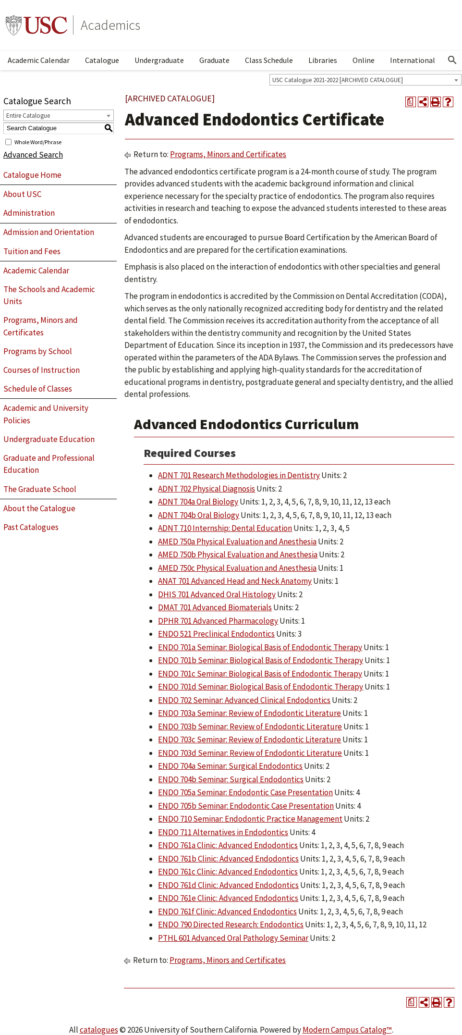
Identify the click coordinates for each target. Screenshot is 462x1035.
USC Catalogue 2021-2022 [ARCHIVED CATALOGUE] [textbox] (337, 80)
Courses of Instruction (41, 370)
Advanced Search (33, 154)
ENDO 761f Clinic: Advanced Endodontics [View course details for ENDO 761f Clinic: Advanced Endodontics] (227, 911)
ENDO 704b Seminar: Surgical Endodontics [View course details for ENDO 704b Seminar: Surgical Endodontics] (231, 779)
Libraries (322, 60)
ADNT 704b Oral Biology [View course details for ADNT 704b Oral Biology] (198, 515)
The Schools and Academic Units (49, 295)
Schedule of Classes (37, 388)
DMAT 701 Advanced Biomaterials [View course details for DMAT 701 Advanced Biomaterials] (215, 607)
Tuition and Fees (32, 251)
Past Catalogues (31, 527)
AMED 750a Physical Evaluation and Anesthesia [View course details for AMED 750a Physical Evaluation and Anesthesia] (237, 541)
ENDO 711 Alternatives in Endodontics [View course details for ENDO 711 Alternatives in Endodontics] (223, 832)
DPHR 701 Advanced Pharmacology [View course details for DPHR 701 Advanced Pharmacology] (218, 621)
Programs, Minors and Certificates (40, 326)
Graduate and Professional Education (49, 464)
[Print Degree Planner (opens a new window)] (410, 102)
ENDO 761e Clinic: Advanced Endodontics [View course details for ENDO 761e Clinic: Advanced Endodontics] (228, 898)
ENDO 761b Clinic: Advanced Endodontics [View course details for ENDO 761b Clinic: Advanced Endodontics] (228, 858)
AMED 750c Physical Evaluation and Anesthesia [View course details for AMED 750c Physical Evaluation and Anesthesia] (237, 568)
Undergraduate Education (49, 439)
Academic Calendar (39, 60)
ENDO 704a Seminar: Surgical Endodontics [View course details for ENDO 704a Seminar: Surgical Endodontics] (230, 766)
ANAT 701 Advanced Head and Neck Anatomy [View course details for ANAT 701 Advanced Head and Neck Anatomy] (235, 581)
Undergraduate (159, 60)
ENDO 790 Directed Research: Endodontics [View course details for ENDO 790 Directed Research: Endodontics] (231, 924)
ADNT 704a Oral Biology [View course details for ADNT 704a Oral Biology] (198, 501)
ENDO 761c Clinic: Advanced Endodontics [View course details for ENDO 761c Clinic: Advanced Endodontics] (228, 871)
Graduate (214, 60)
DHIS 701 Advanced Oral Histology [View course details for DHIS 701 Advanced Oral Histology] (217, 594)
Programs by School (37, 351)
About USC (22, 194)
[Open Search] (452, 60)
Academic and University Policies (45, 414)
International (412, 60)
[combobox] (365, 80)
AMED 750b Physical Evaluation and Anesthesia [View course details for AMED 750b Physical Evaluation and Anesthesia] (237, 554)
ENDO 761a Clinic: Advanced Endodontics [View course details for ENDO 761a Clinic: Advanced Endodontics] (228, 845)
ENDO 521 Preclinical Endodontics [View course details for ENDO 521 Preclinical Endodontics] (216, 633)
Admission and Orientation (48, 232)
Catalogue (102, 60)
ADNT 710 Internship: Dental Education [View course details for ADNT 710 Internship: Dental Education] (225, 528)
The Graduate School (39, 489)
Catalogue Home (32, 175)
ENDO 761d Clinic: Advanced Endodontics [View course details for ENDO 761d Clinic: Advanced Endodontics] (228, 885)
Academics (110, 25)
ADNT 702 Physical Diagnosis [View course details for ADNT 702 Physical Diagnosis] (206, 488)
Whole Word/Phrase (37, 141)
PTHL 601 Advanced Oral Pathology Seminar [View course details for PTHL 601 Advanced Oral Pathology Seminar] (233, 938)
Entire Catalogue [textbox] (28, 115)
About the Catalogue (39, 508)
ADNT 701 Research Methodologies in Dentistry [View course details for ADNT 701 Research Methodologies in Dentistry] (239, 475)
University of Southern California (36, 25)
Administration (29, 213)
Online (364, 60)
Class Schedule (269, 60)
